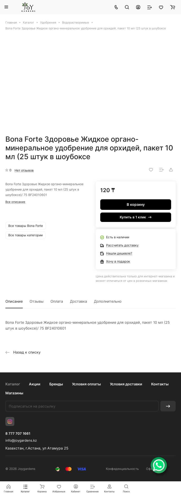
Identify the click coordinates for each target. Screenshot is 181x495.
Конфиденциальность (122, 469)
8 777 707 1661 (17, 434)
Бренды (56, 384)
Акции (34, 384)
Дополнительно (108, 301)
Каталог (12, 384)
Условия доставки (126, 384)
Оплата (56, 301)
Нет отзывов (24, 170)
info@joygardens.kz (21, 440)
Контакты (160, 384)
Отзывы (37, 301)
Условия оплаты (86, 384)
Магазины (14, 393)
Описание (14, 301)
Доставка (78, 301)
